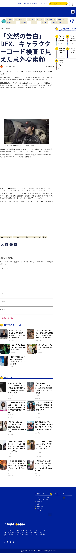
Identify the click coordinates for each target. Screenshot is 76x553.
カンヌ (34, 22)
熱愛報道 (23, 22)
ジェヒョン (31, 19)
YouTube (8, 237)
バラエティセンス (20, 19)
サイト (2, 309)
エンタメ (8, 28)
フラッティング (35, 237)
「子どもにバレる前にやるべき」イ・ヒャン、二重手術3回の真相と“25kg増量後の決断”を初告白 (17, 427)
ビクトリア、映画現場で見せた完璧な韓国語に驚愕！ (18, 347)
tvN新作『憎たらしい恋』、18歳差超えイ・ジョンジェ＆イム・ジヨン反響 (18, 360)
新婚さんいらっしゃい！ (59, 22)
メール (2, 301)
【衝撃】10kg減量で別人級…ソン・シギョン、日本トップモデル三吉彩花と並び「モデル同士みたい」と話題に (17, 446)
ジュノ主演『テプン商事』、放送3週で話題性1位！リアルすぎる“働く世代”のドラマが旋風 (44, 334)
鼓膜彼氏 (9, 19)
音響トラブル (11, 22)
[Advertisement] (26, 103)
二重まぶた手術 (50, 19)
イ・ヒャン (40, 19)
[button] (73, 12)
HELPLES (44, 22)
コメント (4, 268)
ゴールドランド (62, 19)
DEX (2, 237)
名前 (1, 293)
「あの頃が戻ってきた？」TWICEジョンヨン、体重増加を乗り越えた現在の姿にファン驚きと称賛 (44, 388)
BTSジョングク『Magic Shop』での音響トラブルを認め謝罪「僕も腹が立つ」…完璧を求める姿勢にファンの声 (17, 388)
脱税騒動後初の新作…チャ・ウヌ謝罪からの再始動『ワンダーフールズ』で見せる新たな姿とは (44, 425)
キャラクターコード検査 (21, 237)
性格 (44, 237)
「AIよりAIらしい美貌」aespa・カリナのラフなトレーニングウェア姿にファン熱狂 (44, 445)
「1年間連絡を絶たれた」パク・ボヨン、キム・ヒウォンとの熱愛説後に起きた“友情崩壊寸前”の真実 (17, 407)
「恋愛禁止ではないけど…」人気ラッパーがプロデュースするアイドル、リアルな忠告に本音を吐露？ (43, 466)
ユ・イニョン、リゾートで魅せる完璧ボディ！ (45, 347)
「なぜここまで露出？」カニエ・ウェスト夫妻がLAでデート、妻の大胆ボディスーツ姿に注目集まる (17, 466)
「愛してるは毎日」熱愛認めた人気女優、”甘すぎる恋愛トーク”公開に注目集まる (44, 406)
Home (1, 28)
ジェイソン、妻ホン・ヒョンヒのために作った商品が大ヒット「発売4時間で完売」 (17, 334)
